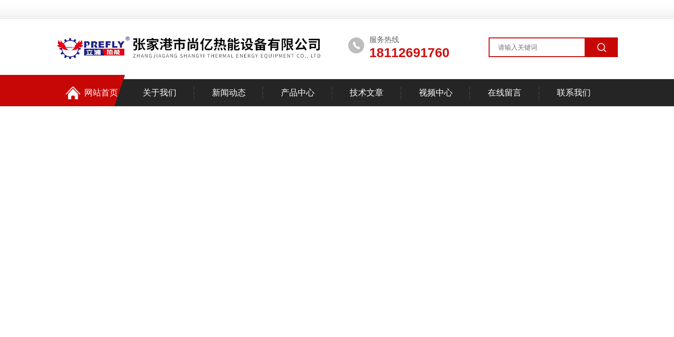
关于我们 (159, 92)
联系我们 (574, 92)
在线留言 (504, 92)
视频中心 (436, 92)
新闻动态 (229, 92)
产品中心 (298, 92)
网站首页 (92, 93)
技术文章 (366, 92)
